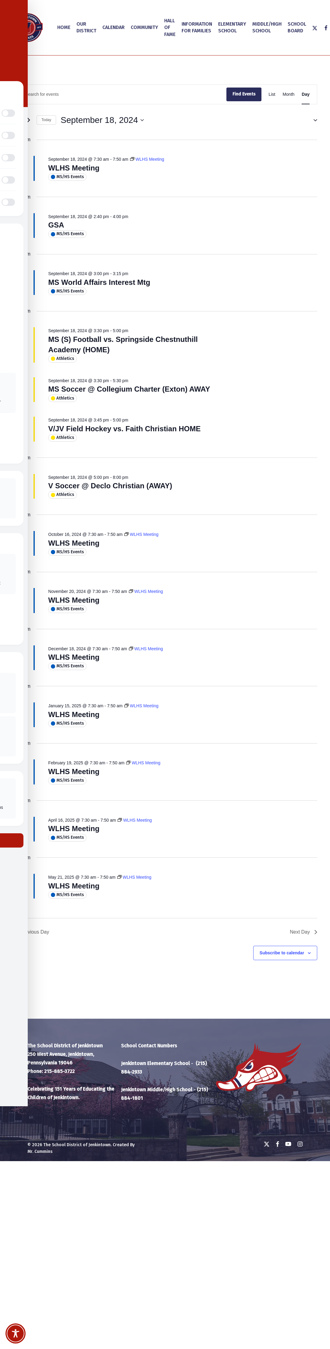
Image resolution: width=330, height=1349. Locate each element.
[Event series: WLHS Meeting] (147, 159)
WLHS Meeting (73, 168)
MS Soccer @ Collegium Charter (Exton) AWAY (129, 389)
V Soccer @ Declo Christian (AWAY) (110, 486)
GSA (56, 225)
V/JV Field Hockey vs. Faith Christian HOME (124, 429)
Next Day (303, 932)
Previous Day (31, 932)
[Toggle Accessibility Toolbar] (15, 1333)
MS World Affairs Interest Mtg (99, 282)
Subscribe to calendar (282, 952)
